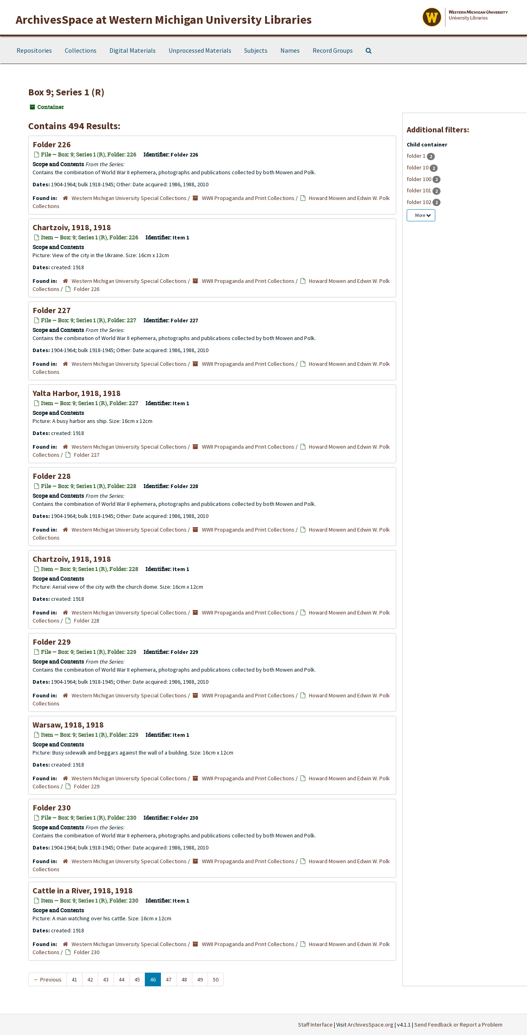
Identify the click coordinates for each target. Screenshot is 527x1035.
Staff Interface (315, 1024)
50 (215, 979)
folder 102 (419, 202)
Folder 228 (52, 476)
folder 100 (419, 179)
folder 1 (417, 155)
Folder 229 (52, 642)
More (423, 215)
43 (106, 979)
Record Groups (333, 50)
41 (74, 979)
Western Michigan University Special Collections (129, 198)
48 (184, 979)
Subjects (256, 50)
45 (137, 979)
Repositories (34, 50)
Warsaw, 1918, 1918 (68, 725)
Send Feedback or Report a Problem (458, 1024)
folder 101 (419, 190)
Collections (81, 50)
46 (153, 979)
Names (290, 50)
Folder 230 (52, 807)
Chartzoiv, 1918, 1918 (72, 227)
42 (90, 979)
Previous (47, 979)
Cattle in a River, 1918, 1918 (83, 890)
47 (168, 979)
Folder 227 (52, 310)
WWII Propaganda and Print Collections (248, 198)
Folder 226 (52, 144)
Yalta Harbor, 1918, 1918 (77, 393)
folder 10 (418, 167)
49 (200, 979)
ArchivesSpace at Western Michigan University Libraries (164, 19)
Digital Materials (132, 50)
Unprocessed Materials (200, 50)
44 (121, 979)
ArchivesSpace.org (370, 1024)
